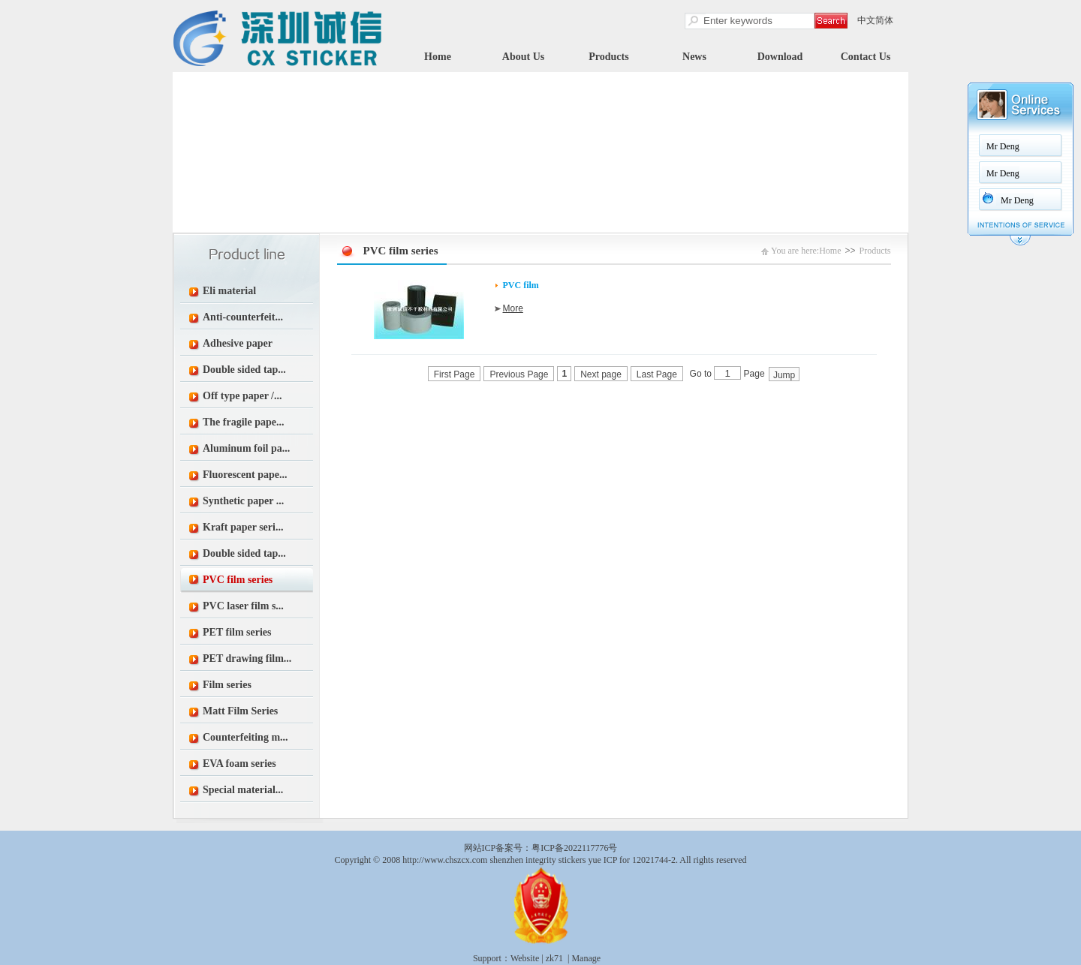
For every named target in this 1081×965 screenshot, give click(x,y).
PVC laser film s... (243, 606)
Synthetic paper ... (243, 501)
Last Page (657, 374)
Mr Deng (1002, 146)
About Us (523, 56)
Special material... (243, 789)
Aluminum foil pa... (246, 448)
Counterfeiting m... (245, 737)
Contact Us (866, 56)
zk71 (554, 958)
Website (524, 958)
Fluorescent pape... (245, 474)
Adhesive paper (238, 343)
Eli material (229, 290)
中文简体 (875, 20)
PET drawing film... (247, 658)
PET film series (237, 632)
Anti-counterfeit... (243, 317)
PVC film (521, 285)
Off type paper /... (242, 395)
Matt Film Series (240, 711)
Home (437, 56)
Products (608, 56)
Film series (227, 684)
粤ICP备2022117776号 (574, 848)
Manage (586, 958)
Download (780, 56)
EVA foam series (239, 763)
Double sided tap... (244, 369)
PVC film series (238, 579)
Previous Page (518, 374)
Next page (601, 374)
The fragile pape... (244, 422)
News (694, 56)
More (513, 308)
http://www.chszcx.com (444, 860)
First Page (454, 374)
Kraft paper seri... (243, 527)
